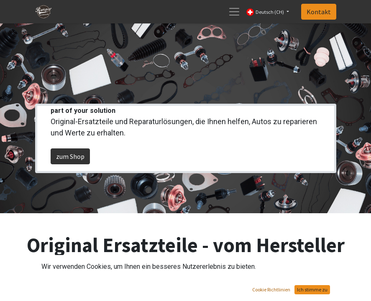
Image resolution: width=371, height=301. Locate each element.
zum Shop (70, 156)
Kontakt (319, 12)
